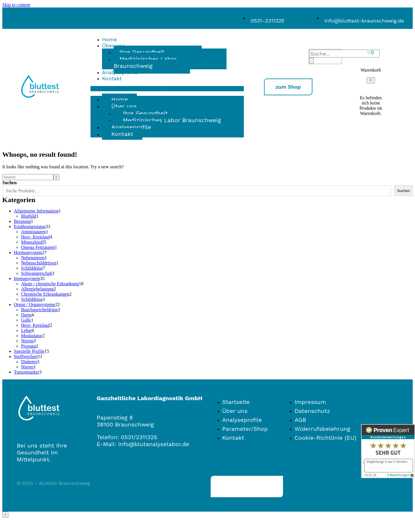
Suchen (9, 182)
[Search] (311, 60)
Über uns (124, 106)
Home (109, 39)
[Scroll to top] (5, 515)
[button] (371, 80)
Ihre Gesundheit (145, 113)
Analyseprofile (120, 72)
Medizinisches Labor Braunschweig (145, 62)
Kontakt (112, 78)
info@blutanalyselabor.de (153, 444)
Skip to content (16, 4)
